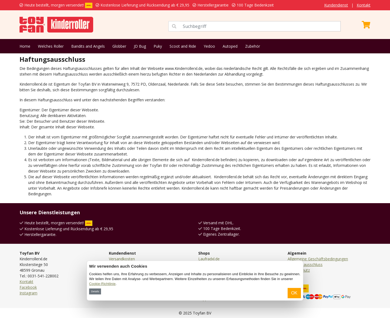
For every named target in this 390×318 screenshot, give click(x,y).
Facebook (28, 287)
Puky (158, 46)
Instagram (28, 293)
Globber (119, 46)
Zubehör (252, 46)
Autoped (230, 46)
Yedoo (209, 46)
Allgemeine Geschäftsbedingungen (318, 258)
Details (95, 291)
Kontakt (363, 5)
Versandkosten (122, 258)
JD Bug (140, 46)
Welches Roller (51, 46)
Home (25, 46)
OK (294, 293)
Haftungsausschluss (305, 264)
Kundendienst (336, 5)
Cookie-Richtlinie (102, 284)
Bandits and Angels (88, 46)
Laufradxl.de (209, 258)
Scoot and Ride (183, 46)
